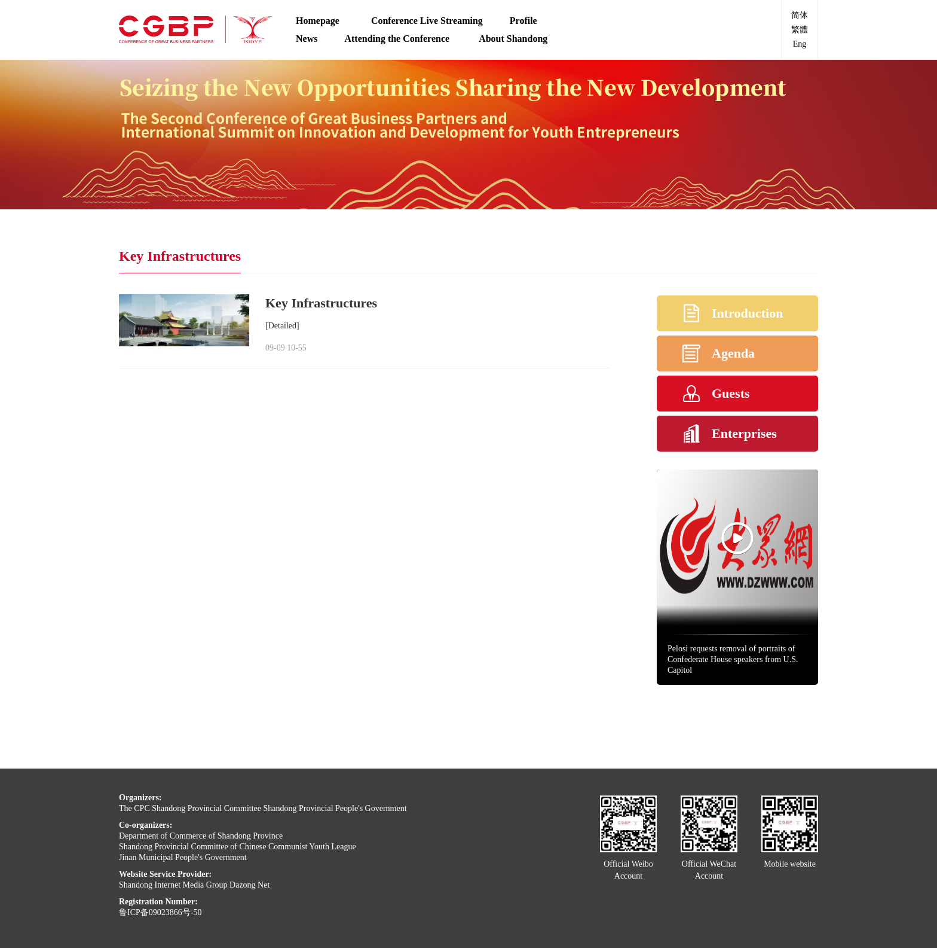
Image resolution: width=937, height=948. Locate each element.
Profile (523, 21)
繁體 (799, 29)
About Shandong (513, 38)
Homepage (320, 21)
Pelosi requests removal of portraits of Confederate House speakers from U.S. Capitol (732, 659)
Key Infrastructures (321, 302)
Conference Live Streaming (427, 21)
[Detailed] (282, 325)
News (306, 38)
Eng (800, 43)
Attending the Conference (398, 38)
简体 (799, 15)
